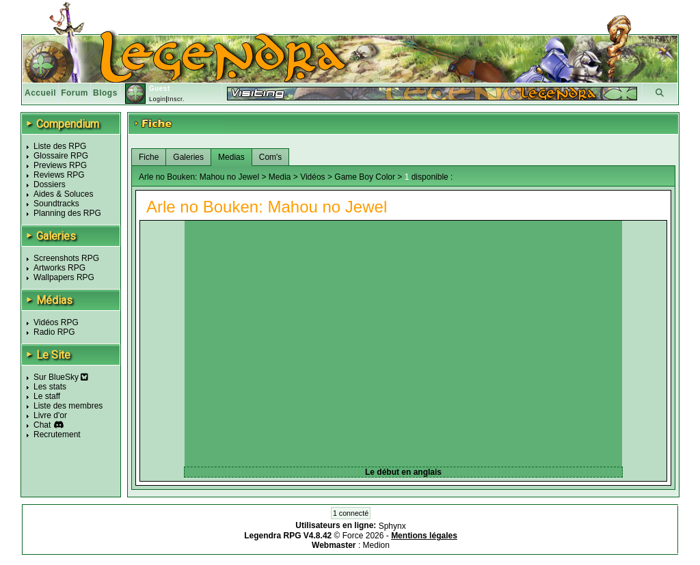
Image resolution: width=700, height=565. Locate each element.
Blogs (105, 93)
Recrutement (57, 434)
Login (157, 99)
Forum (74, 93)
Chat (42, 425)
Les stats (49, 386)
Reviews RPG (59, 175)
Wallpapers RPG (63, 277)
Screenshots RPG (66, 258)
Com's (270, 157)
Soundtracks (56, 203)
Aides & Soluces (63, 194)
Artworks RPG (59, 268)
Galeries (188, 157)
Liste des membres (68, 406)
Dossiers (49, 184)
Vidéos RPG (56, 322)
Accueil (40, 93)
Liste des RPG (59, 146)
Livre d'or (50, 415)
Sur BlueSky (60, 377)
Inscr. (176, 99)
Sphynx (392, 526)
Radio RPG (54, 332)
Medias (231, 157)
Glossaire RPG (60, 156)
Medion (376, 545)
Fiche (149, 157)
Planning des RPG (67, 213)
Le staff (46, 396)
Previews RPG (60, 165)
